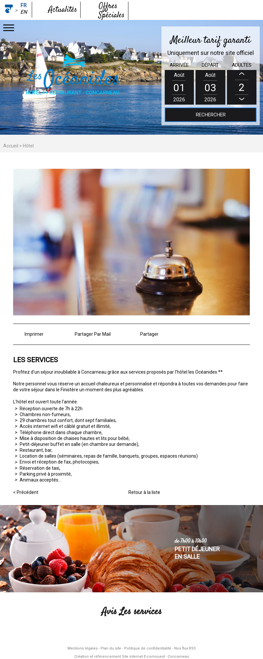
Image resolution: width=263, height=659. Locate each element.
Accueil (10, 145)
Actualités (62, 9)
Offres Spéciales (111, 11)
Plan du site (111, 648)
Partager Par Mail (93, 334)
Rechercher (211, 115)
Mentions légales (82, 648)
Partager (149, 334)
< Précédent (25, 492)
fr (23, 5)
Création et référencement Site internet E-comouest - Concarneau (131, 656)
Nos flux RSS (185, 648)
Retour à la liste (144, 492)
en (23, 12)
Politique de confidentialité (147, 648)
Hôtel (28, 145)
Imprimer (34, 334)
